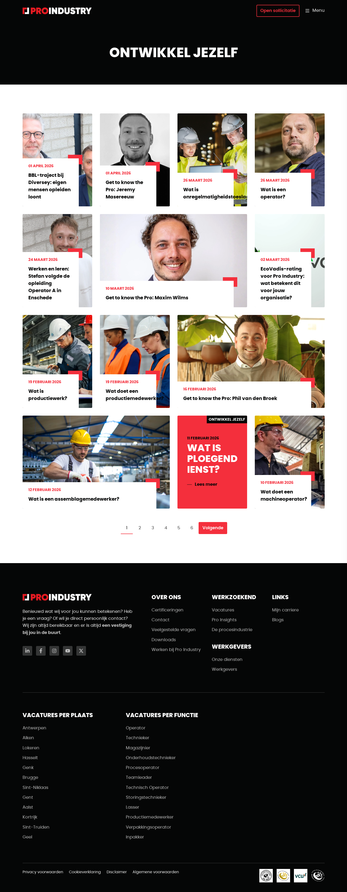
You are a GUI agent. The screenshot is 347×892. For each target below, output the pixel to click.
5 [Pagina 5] (178, 528)
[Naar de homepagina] (57, 10)
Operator (136, 728)
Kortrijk (30, 817)
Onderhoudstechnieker (151, 758)
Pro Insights (224, 620)
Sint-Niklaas (35, 788)
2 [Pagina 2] (140, 528)
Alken (28, 738)
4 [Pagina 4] (165, 528)
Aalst (28, 807)
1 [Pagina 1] (127, 528)
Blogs (278, 620)
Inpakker (135, 837)
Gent (28, 797)
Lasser (132, 807)
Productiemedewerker (150, 817)
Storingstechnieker (146, 797)
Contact (161, 620)
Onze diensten (227, 660)
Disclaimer (117, 872)
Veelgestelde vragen (174, 630)
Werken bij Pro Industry (176, 650)
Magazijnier (138, 748)
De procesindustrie (232, 630)
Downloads (164, 640)
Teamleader (139, 777)
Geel (27, 837)
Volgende (212, 528)
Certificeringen (167, 610)
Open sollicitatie (278, 11)
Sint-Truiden (36, 827)
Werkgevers (224, 669)
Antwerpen (34, 728)
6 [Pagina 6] (191, 528)
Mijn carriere (285, 610)
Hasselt (30, 758)
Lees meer (206, 484)
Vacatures (223, 610)
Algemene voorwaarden (156, 872)
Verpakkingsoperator (148, 827)
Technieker (137, 738)
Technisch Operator (147, 788)
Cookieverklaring (85, 872)
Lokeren (31, 748)
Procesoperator (142, 768)
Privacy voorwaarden (43, 872)
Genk (28, 768)
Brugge (30, 777)
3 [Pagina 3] (153, 528)
